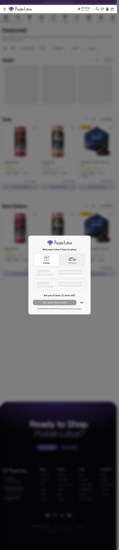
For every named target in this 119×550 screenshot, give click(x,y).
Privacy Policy (77, 308)
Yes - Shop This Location (55, 302)
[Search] (97, 9)
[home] (20, 9)
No (81, 302)
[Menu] (4, 9)
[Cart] (112, 9)
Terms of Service (64, 308)
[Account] (107, 9)
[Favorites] (102, 9)
